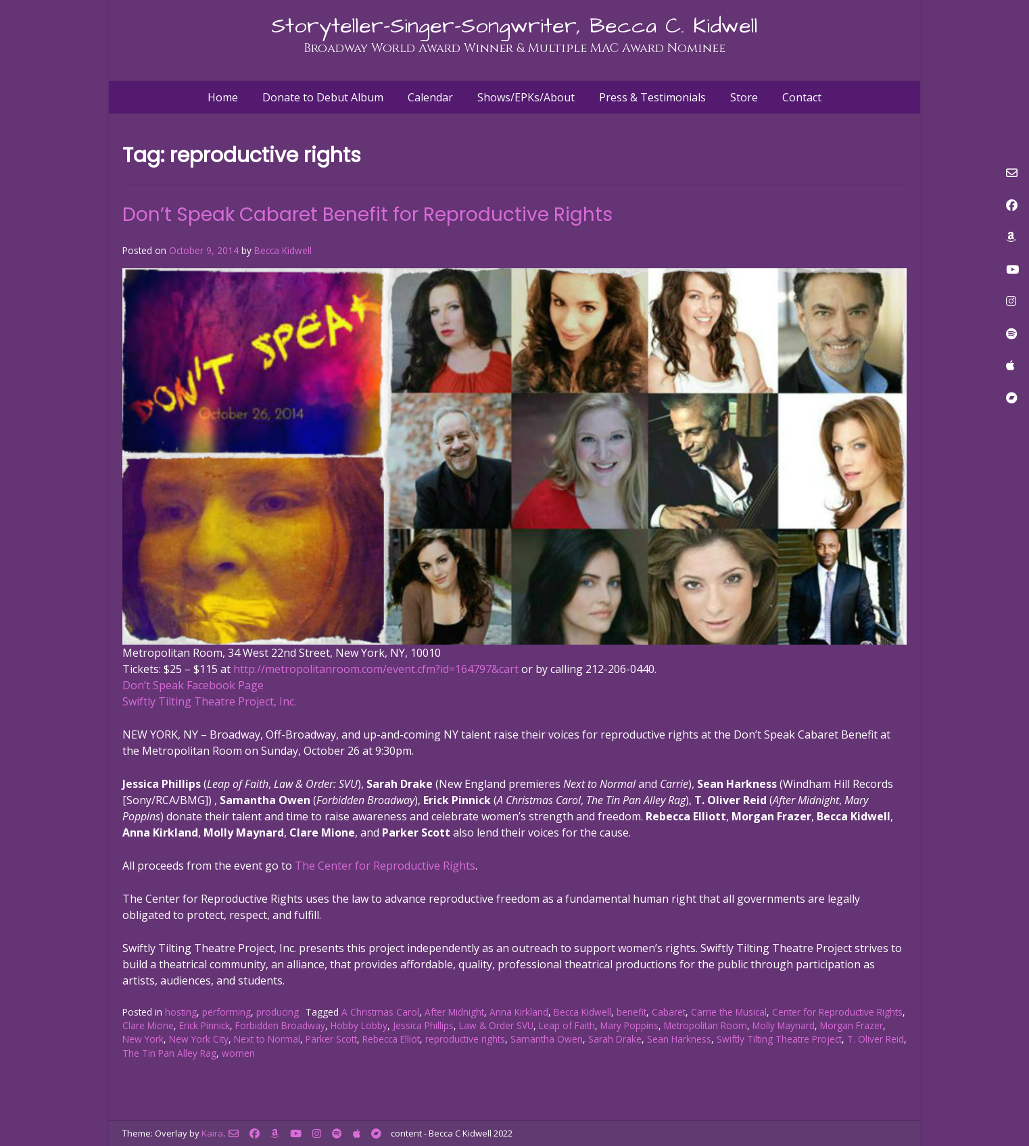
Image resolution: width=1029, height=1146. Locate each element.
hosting (181, 1011)
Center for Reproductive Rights (837, 1011)
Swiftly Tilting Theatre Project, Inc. (209, 701)
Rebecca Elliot (391, 1038)
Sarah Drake (615, 1038)
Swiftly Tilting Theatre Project (779, 1038)
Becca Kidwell (283, 250)
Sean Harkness (679, 1038)
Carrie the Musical (729, 1011)
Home (223, 97)
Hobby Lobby (359, 1025)
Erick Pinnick (204, 1025)
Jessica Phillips (423, 1025)
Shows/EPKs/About (526, 97)
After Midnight (454, 1011)
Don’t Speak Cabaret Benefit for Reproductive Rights (367, 214)
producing (277, 1011)
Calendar (430, 97)
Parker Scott (331, 1038)
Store (744, 97)
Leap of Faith (567, 1025)
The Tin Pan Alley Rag (169, 1053)
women (238, 1053)
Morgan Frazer (851, 1025)
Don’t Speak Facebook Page (193, 685)
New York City (199, 1038)
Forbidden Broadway (280, 1025)
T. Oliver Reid (875, 1038)
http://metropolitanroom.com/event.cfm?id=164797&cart (376, 669)
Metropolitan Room (705, 1025)
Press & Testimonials (652, 97)
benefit (631, 1011)
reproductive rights (465, 1038)
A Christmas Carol (380, 1011)
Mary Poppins (629, 1025)
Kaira (212, 1133)
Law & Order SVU (496, 1025)
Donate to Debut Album (322, 97)
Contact (801, 97)
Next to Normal (267, 1038)
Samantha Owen (546, 1038)
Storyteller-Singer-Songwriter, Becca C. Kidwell (514, 26)
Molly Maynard (783, 1025)
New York (143, 1038)
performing (226, 1011)
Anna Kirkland (518, 1011)
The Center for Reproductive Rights (385, 865)
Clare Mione (148, 1025)
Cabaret (669, 1011)
